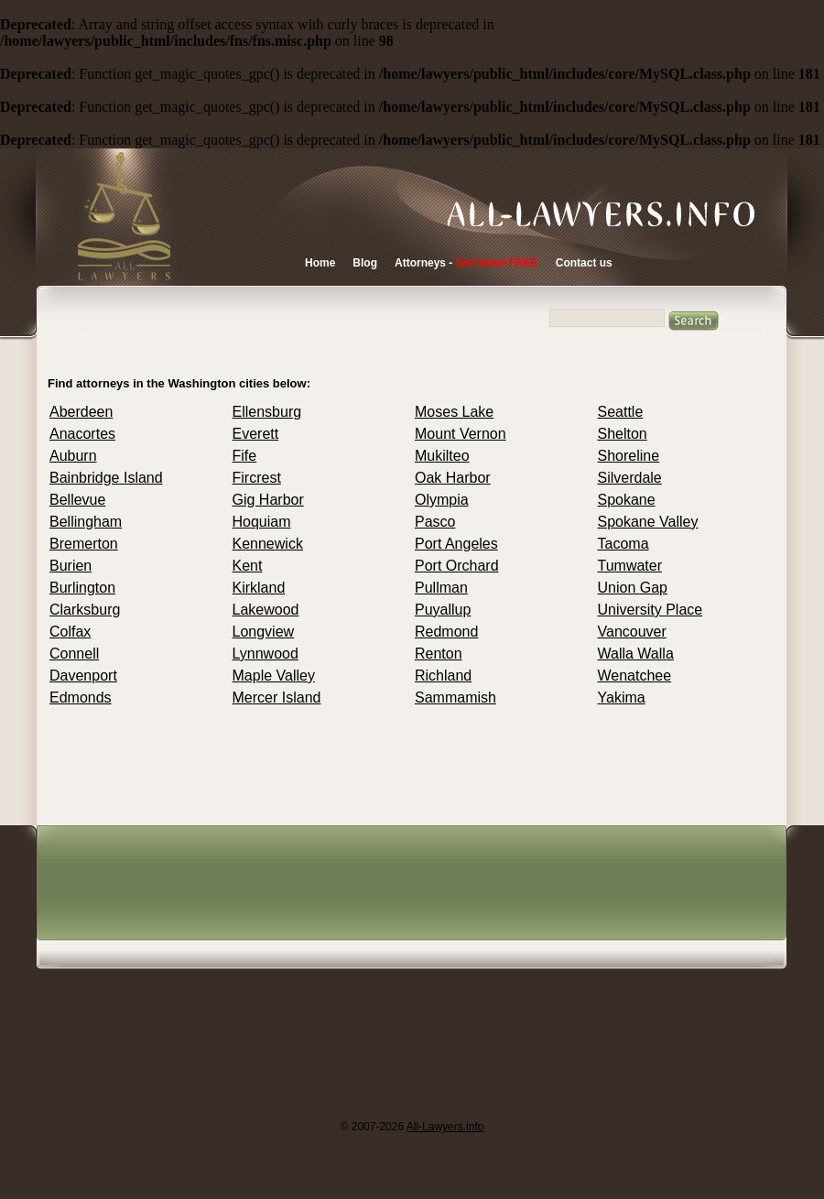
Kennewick (268, 543)
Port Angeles (456, 543)
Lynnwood (265, 653)
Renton (438, 653)
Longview (264, 631)
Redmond (446, 631)
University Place (650, 609)
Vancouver (632, 631)
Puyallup (443, 609)
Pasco (435, 521)
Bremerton (83, 543)
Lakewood (266, 609)
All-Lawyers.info (445, 1126)
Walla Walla (636, 653)
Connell (74, 653)
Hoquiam (262, 521)
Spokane (627, 499)
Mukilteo (442, 455)
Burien (70, 565)
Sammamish (455, 697)
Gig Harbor (268, 499)
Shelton (622, 433)
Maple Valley (274, 675)
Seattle (621, 412)
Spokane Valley (648, 521)
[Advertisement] (264, 972)
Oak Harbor (453, 477)
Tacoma (623, 543)
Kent (248, 565)
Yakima (621, 697)
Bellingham (85, 521)
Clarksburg (84, 609)
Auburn (73, 455)
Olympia (442, 499)
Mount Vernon (460, 433)
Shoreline (629, 455)
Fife (245, 455)
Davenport (83, 675)
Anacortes (82, 433)
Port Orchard (457, 565)
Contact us (584, 262)
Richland (443, 675)
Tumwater (630, 565)
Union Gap (633, 587)
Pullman (441, 587)
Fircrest (257, 477)
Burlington (82, 587)
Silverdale (630, 477)
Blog (364, 262)
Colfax (70, 631)
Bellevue (77, 499)
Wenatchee (635, 675)
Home (320, 262)
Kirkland (259, 587)
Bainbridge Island (106, 477)
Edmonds (80, 697)
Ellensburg (267, 412)
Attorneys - (466, 262)
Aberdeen (81, 412)
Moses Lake (454, 412)
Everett (256, 433)
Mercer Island (277, 697)
